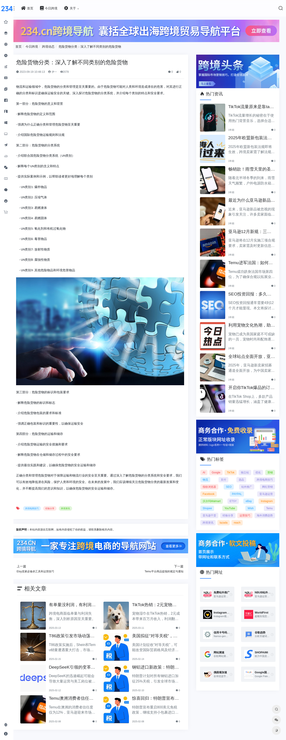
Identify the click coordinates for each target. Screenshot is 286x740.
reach (262, 519)
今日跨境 (40, 46)
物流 (220, 476)
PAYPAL (238, 491)
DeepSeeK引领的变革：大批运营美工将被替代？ (77, 663)
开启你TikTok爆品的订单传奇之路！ (251, 386)
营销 (208, 476)
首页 (26, 46)
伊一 (60, 71)
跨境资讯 (73, 504)
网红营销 (267, 483)
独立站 (254, 469)
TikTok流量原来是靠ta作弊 (250, 105)
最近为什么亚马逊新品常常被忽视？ (251, 199)
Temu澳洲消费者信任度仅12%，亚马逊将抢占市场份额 (78, 694)
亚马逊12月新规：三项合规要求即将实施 (251, 230)
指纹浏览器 (212, 483)
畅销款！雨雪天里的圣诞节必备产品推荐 (251, 168)
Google (221, 469)
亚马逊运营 (266, 491)
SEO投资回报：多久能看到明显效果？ (251, 292)
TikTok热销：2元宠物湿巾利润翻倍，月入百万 (159, 600)
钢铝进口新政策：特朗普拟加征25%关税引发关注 (158, 663)
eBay (249, 498)
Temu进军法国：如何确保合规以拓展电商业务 (252, 261)
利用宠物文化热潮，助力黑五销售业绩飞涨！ (251, 324)
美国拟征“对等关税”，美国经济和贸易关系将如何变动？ (159, 632)
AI (206, 469)
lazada (248, 519)
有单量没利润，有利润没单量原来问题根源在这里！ (77, 600)
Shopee (209, 505)
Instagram (267, 498)
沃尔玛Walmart (214, 498)
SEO (230, 483)
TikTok (238, 469)
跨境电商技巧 (39, 504)
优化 (270, 469)
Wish (251, 505)
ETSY (234, 498)
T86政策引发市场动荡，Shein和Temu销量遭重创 (78, 632)
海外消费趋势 (213, 519)
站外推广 (247, 483)
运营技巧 (267, 512)
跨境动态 (56, 46)
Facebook (211, 491)
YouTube (231, 505)
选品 (246, 476)
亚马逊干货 (212, 512)
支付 (233, 476)
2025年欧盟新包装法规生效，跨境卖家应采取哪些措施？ (251, 136)
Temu (269, 505)
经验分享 (57, 504)
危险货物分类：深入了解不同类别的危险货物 (97, 46)
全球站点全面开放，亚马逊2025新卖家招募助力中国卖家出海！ (251, 355)
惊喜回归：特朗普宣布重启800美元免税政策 (158, 694)
